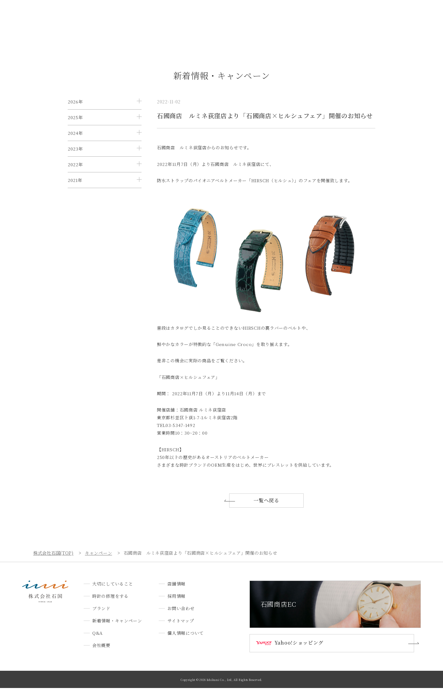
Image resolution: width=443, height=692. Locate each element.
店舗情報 (320, 16)
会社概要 (293, 16)
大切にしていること (107, 16)
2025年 (75, 126)
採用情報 (347, 16)
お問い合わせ (379, 16)
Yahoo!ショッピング (301, 647)
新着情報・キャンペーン (231, 16)
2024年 (75, 151)
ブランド (189, 16)
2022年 (75, 201)
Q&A (269, 16)
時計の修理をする (153, 16)
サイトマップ (180, 625)
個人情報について (185, 637)
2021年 (75, 226)
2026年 (75, 102)
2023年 (75, 176)
